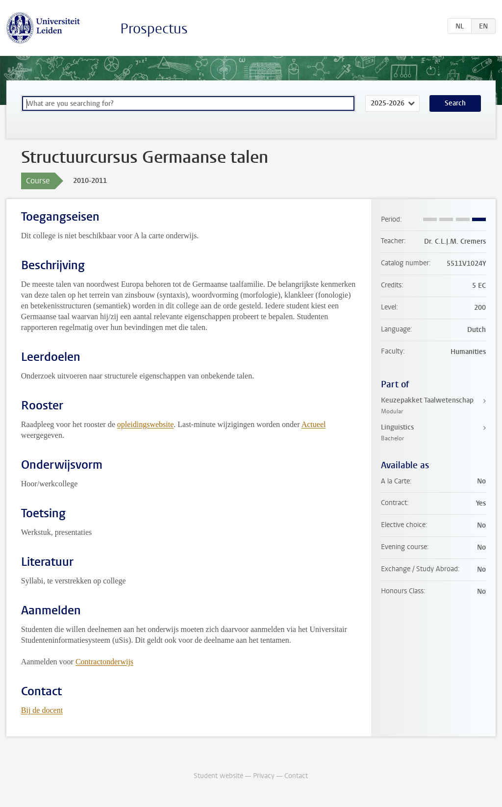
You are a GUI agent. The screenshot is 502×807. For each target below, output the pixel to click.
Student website (218, 776)
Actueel (313, 424)
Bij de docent (42, 710)
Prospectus (154, 29)
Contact (296, 776)
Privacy (264, 776)
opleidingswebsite (145, 424)
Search (455, 103)
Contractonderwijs (104, 661)
